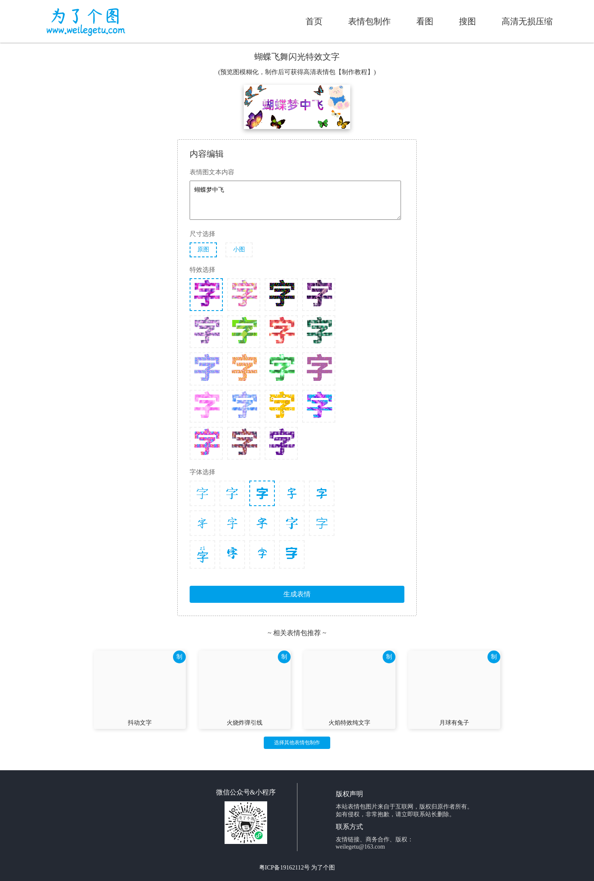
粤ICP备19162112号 (284, 867)
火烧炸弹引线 (244, 723)
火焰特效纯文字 (349, 723)
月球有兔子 (454, 723)
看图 (424, 21)
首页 (314, 21)
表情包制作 (369, 21)
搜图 (467, 21)
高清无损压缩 (527, 21)
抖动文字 (140, 723)
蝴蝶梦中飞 (295, 200)
